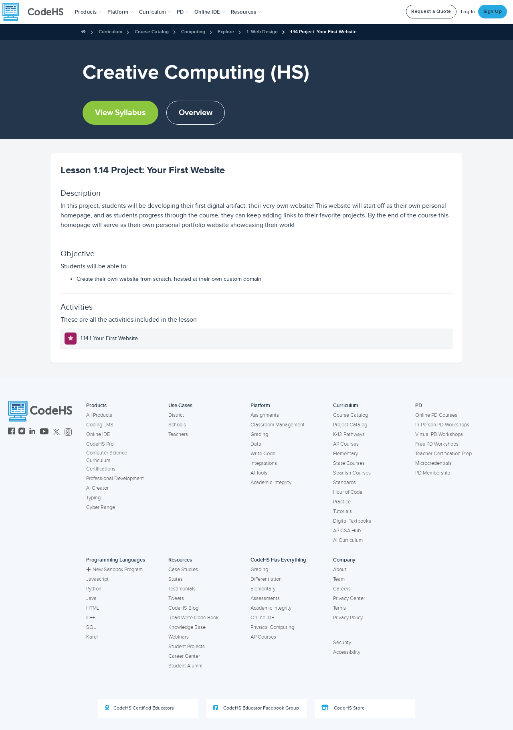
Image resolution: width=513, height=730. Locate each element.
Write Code (262, 453)
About (339, 569)
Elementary (345, 453)
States (175, 579)
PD (418, 405)
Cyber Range (100, 507)
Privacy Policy (348, 617)
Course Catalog (152, 32)
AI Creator (97, 488)
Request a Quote (431, 11)
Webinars (178, 637)
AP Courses (346, 444)
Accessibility (346, 652)
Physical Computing (272, 627)
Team (339, 579)
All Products (99, 415)
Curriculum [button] (155, 12)
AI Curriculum (348, 540)
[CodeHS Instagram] (21, 432)
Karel (92, 637)
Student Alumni (185, 666)
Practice (342, 502)
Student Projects (186, 646)
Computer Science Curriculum (106, 457)
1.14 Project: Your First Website (323, 32)
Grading (259, 434)
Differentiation (266, 579)
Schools (177, 425)
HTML (92, 608)
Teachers (178, 434)
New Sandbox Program (114, 569)
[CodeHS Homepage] (36, 12)
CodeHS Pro (99, 444)
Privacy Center (349, 598)
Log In (468, 12)
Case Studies (183, 569)
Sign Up (492, 11)
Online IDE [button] (209, 12)
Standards (344, 482)
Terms (339, 608)
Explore (226, 32)
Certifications (100, 469)
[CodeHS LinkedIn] (32, 432)
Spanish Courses (352, 473)
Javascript (97, 579)
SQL (91, 627)
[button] (88, 12)
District (176, 415)
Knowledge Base (187, 627)
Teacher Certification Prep (443, 453)
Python (93, 589)
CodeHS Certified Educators (139, 708)
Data (255, 444)
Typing (93, 498)
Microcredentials (433, 463)
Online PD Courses (436, 415)
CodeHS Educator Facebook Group (256, 708)
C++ (90, 617)
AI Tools (258, 473)
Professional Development (115, 478)
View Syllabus (120, 113)
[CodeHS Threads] (68, 432)
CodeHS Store (343, 708)
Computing (193, 32)
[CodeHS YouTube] (44, 432)
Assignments (264, 415)
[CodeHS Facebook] (11, 432)
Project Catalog (350, 425)
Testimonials (182, 589)
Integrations (263, 463)
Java (91, 598)
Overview (195, 113)
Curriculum (110, 32)
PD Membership (432, 473)
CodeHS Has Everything (278, 560)
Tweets (176, 598)
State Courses (349, 463)
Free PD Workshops (436, 444)
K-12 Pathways (349, 434)
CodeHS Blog (183, 608)
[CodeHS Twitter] (57, 432)
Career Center (184, 656)
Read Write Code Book (193, 617)
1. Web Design (262, 32)
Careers (342, 589)
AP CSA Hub (347, 530)
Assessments (265, 598)
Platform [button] (120, 12)
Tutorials (342, 511)
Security (342, 642)
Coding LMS (99, 425)
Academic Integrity (270, 482)
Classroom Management (277, 425)
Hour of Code (347, 492)
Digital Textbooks (352, 521)
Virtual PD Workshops (439, 434)
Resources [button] (246, 12)
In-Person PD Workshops (442, 425)
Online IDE (98, 434)
